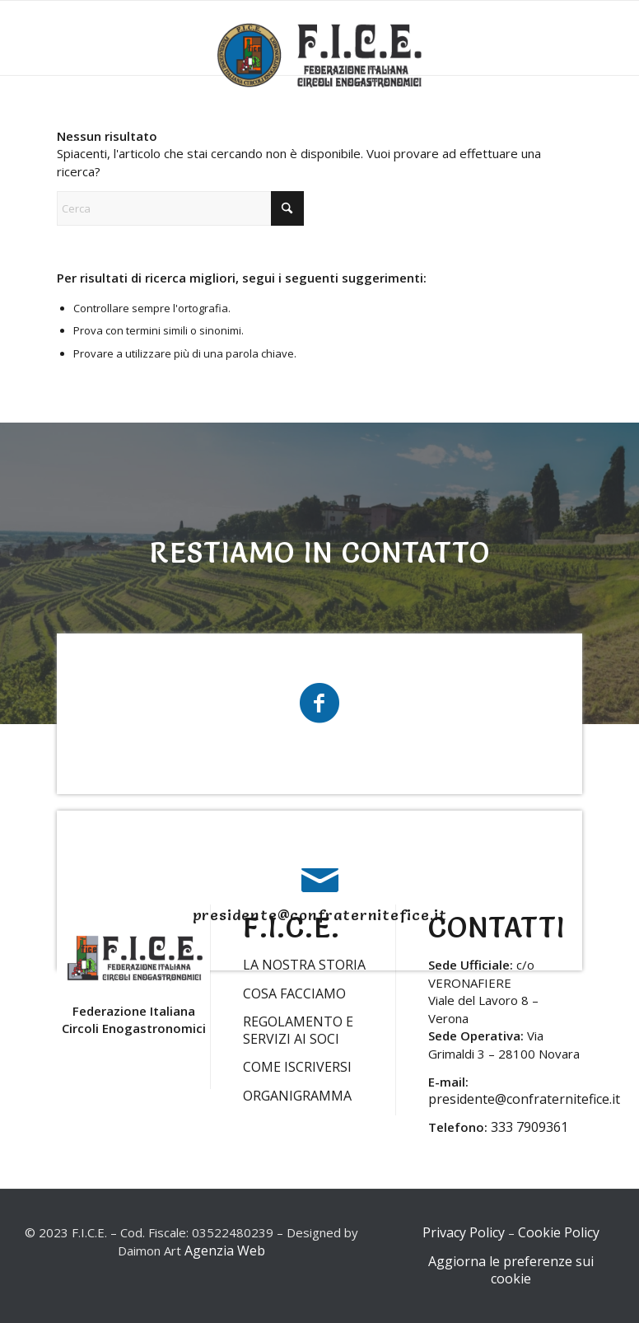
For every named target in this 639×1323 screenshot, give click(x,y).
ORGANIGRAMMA (297, 1096)
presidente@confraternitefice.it (524, 1099)
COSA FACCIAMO (294, 993)
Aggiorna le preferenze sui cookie (511, 1270)
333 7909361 (529, 1127)
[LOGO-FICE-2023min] (319, 59)
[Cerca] (180, 208)
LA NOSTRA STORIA (304, 965)
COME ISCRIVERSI (297, 1067)
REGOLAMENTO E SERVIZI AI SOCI (298, 1030)
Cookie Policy (558, 1232)
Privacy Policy (463, 1232)
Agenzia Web (224, 1250)
